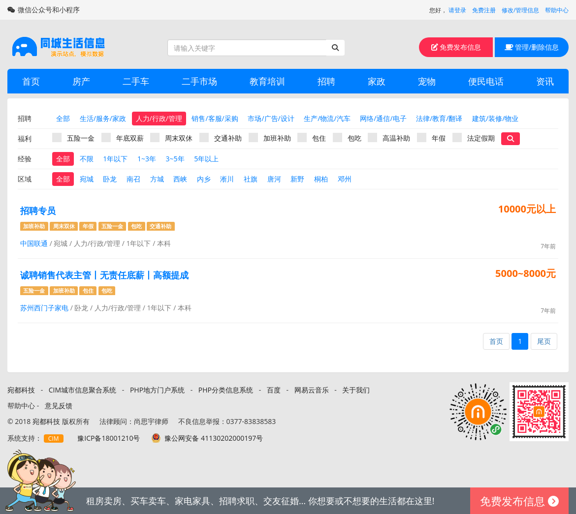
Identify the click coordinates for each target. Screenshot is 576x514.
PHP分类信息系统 (225, 389)
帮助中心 (557, 10)
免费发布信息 (456, 47)
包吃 (347, 138)
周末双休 (171, 138)
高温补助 (389, 138)
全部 (63, 118)
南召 (133, 178)
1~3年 (146, 158)
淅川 (227, 178)
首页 (31, 81)
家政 (376, 81)
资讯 (545, 81)
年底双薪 (122, 138)
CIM (53, 438)
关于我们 (356, 389)
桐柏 (321, 178)
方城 (157, 178)
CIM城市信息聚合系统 (82, 389)
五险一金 (73, 138)
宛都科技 (21, 389)
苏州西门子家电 (44, 307)
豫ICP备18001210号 (108, 438)
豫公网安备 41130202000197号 (213, 438)
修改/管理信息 (520, 10)
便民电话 (486, 81)
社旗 (250, 178)
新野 (297, 178)
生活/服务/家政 (103, 118)
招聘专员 (38, 210)
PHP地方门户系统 (157, 389)
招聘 (326, 81)
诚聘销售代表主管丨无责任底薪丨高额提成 (104, 275)
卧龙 (110, 178)
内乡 (204, 178)
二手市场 (199, 81)
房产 (81, 81)
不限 (87, 158)
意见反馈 (58, 405)
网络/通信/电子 (383, 118)
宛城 (87, 178)
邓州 (345, 178)
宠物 (427, 81)
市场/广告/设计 (271, 118)
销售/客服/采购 (215, 118)
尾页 (544, 341)
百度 (274, 389)
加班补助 (270, 138)
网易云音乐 (311, 389)
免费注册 (484, 10)
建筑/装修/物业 (495, 118)
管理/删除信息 (532, 47)
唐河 (274, 178)
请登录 (457, 10)
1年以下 (115, 158)
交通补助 (220, 138)
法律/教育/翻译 (439, 118)
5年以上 (206, 158)
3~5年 (175, 158)
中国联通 (34, 243)
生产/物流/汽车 (327, 118)
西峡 (180, 178)
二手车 (136, 81)
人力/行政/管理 (159, 118)
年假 (431, 138)
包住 (311, 138)
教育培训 (267, 81)
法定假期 (473, 138)
